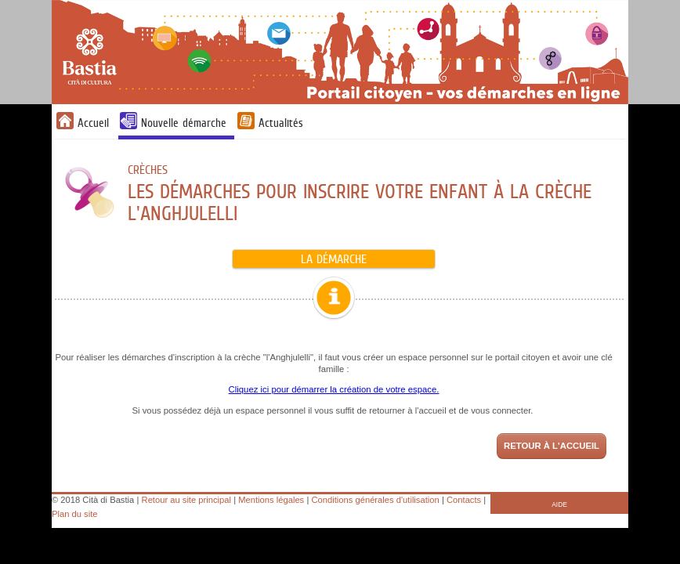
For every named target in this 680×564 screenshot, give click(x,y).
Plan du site (74, 514)
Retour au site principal (186, 499)
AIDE (559, 504)
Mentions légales (271, 499)
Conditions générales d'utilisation (375, 499)
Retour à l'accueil (551, 445)
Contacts (464, 499)
